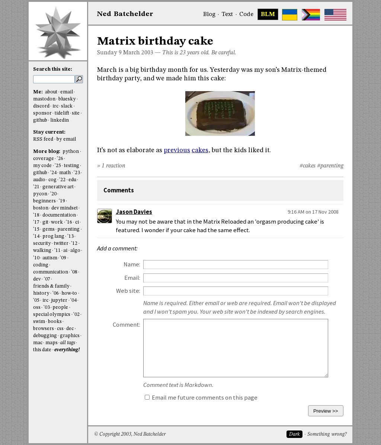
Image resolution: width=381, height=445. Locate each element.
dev (37, 279)
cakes (200, 150)
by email (66, 139)
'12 (74, 243)
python (71, 151)
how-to (69, 293)
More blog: (47, 151)
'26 (60, 158)
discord (41, 106)
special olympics (51, 314)
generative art (58, 187)
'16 (69, 222)
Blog (209, 14)
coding (40, 265)
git (45, 222)
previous (177, 150)
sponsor (42, 113)
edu (72, 179)
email (66, 92)
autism (49, 258)
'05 (36, 300)
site (76, 113)
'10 (36, 258)
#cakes (308, 166)
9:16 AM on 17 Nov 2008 (313, 211)
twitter (61, 243)
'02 (76, 314)
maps (51, 342)
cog (52, 179)
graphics (70, 335)
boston (40, 208)
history (41, 293)
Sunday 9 (109, 53)
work (57, 222)
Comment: (126, 325)
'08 (74, 272)
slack (67, 106)
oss (37, 307)
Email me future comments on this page (201, 397)
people (60, 307)
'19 (62, 201)
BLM (268, 14)
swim (39, 321)
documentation (59, 215)
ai (65, 250)
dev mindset (64, 208)
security (42, 243)
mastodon (44, 99)
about (51, 92)
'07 (47, 279)
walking (42, 250)
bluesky (67, 99)
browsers (43, 328)
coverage (43, 158)
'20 (53, 194)
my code (42, 165)
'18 (36, 215)
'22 (62, 179)
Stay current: (49, 132)
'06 (55, 293)
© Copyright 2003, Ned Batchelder (130, 434)
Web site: (128, 291)
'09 (63, 258)
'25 (58, 165)
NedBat (125, 14)
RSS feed (43, 139)
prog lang (53, 236)
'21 (36, 187)
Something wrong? (326, 434)
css (60, 328)
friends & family (51, 286)
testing (71, 165)
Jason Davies (134, 212)
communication (50, 272)
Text (227, 14)
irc (55, 106)
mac (37, 342)
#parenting (330, 166)
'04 (73, 300)
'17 (36, 222)
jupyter (59, 300)
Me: (38, 92)
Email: (132, 278)
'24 (53, 172)
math (65, 172)
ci (77, 222)
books (55, 321)
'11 (57, 250)
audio (39, 179)
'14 (36, 236)
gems (48, 229)
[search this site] (54, 79)
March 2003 (138, 53)
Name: (132, 264)
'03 (47, 307)
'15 (36, 229)
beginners (44, 201)
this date (42, 350)
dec (70, 328)
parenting (68, 229)
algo (75, 250)
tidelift (62, 113)
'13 (70, 236)
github (40, 120)
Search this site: (52, 69)
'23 (77, 172)
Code (246, 14)
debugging (45, 335)
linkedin (59, 120)
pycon (40, 194)
